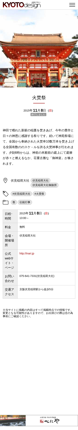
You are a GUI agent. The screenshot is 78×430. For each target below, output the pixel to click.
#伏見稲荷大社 (21, 193)
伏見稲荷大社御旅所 (44, 185)
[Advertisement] (39, 366)
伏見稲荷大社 (40, 180)
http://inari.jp (27, 253)
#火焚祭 (39, 193)
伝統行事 (25, 202)
